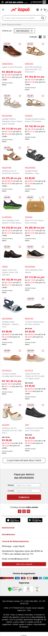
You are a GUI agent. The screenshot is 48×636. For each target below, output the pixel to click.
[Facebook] (19, 511)
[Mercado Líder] (28, 589)
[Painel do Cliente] (41, 9)
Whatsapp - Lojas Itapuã (13, 546)
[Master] (23, 578)
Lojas (37, 9)
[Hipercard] (29, 578)
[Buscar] (42, 17)
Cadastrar (24, 497)
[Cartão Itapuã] (7, 578)
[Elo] (35, 578)
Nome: (11, 485)
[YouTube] (28, 511)
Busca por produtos (14, 24)
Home (4, 24)
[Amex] (40, 578)
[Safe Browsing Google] (15, 589)
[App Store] (13, 520)
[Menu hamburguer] (3, 10)
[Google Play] (35, 520)
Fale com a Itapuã (24, 564)
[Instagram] (24, 511)
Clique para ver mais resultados (24, 460)
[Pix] (45, 578)
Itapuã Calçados (20, 9)
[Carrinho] (45, 9)
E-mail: (11, 490)
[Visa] (17, 578)
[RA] (37, 589)
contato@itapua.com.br (18, 558)
